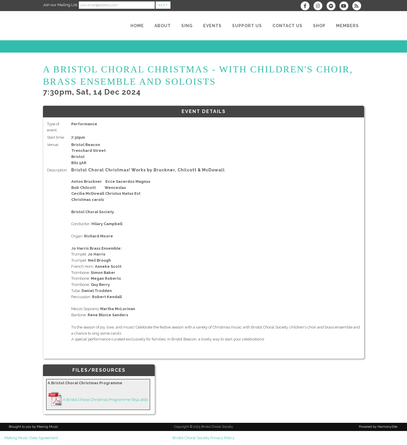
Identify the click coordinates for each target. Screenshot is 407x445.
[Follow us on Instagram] (319, 6)
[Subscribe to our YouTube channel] (345, 6)
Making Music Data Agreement (31, 438)
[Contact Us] (287, 25)
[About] (162, 25)
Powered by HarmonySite (378, 427)
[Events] (212, 25)
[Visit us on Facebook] (306, 6)
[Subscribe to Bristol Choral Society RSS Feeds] (358, 6)
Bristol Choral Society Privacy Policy (203, 438)
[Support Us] (247, 25)
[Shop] (319, 25)
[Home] (137, 25)
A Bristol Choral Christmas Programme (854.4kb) (105, 399)
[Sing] (187, 25)
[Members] (347, 25)
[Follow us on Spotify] (332, 6)
